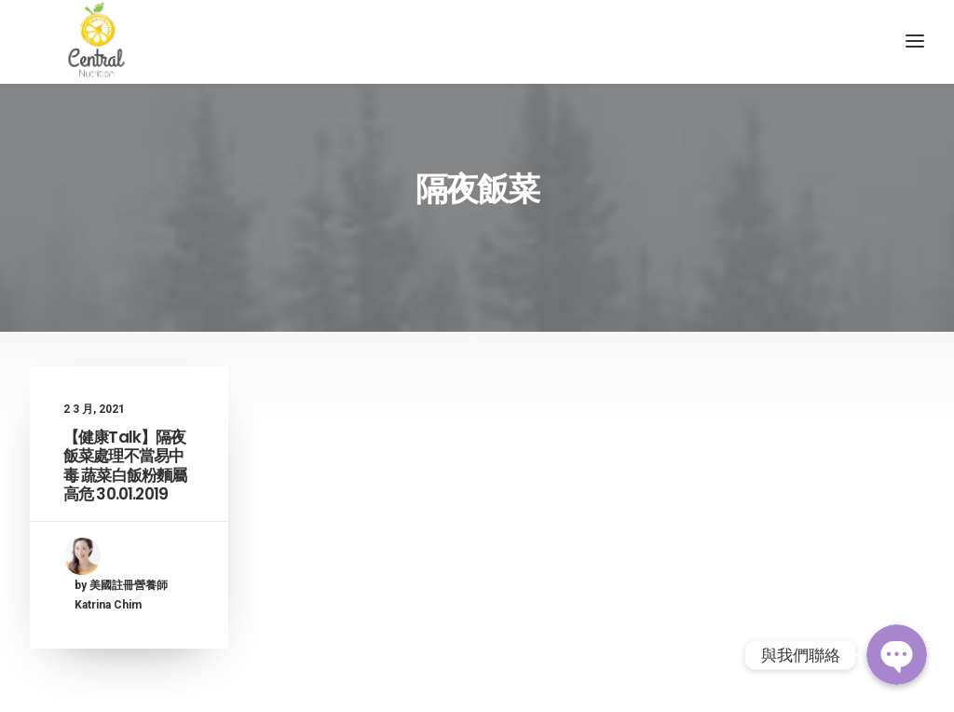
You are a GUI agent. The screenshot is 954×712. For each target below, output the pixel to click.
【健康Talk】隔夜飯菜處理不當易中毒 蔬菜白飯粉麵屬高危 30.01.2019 (124, 494)
